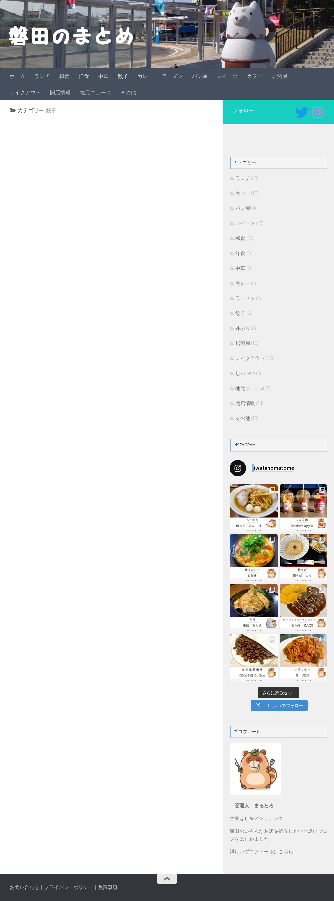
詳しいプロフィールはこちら (261, 851)
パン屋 (200, 76)
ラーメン (172, 76)
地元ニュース (95, 92)
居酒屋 (279, 76)
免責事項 (107, 887)
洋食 (84, 76)
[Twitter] (302, 112)
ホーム (17, 76)
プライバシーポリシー (68, 887)
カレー (145, 76)
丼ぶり (242, 328)
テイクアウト (25, 92)
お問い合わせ (24, 887)
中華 (103, 76)
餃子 (123, 76)
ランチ (42, 76)
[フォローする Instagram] (317, 112)
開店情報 (60, 92)
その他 (128, 92)
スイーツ (227, 76)
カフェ (255, 76)
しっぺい (245, 373)
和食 (64, 76)
